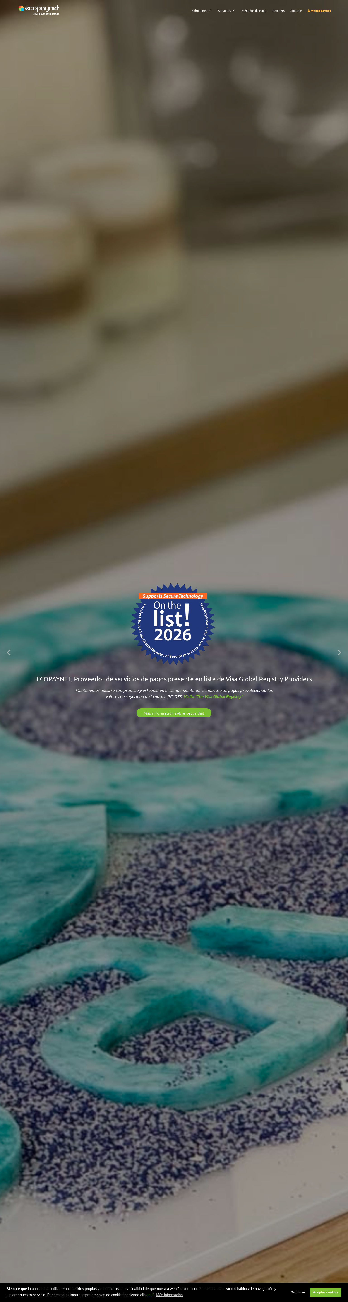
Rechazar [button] (298, 1292)
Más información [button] (169, 1295)
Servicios (224, 10)
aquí (150, 1295)
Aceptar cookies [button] (325, 1292)
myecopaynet (319, 10)
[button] (8, 651)
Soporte (296, 10)
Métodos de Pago (254, 10)
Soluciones (199, 10)
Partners (278, 10)
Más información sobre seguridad (174, 713)
